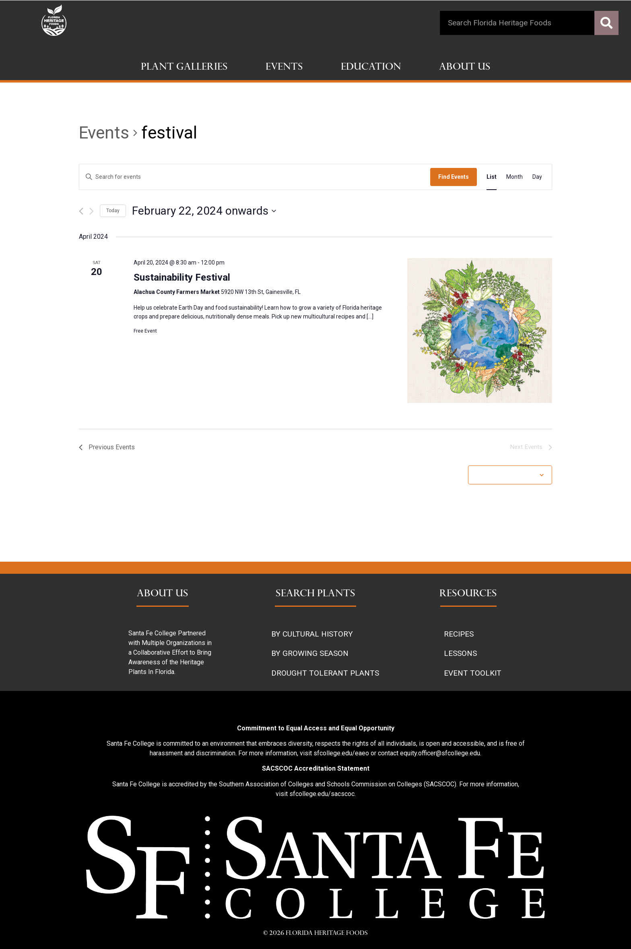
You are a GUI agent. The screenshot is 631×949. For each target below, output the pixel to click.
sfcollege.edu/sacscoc (322, 794)
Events (284, 67)
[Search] (606, 23)
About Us (465, 67)
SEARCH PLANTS (315, 594)
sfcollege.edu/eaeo (341, 753)
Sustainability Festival (182, 277)
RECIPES (459, 634)
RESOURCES (468, 594)
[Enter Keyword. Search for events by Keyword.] (254, 177)
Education (371, 67)
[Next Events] (91, 211)
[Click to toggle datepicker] (204, 211)
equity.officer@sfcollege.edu (440, 753)
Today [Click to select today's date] (113, 210)
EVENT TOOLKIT (472, 673)
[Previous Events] (81, 211)
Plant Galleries (184, 67)
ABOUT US (162, 594)
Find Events (453, 177)
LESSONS (460, 653)
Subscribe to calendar (505, 474)
